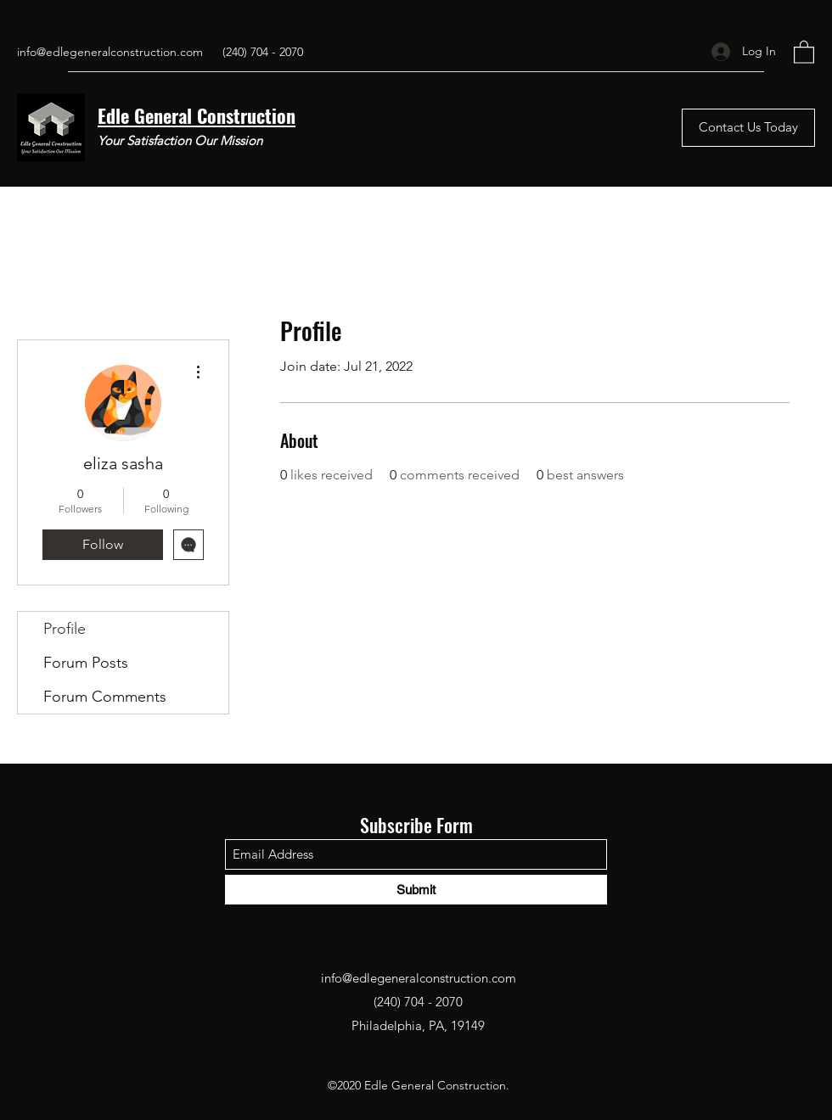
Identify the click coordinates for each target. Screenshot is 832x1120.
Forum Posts (85, 662)
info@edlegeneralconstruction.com (110, 51)
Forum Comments (104, 696)
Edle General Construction (196, 115)
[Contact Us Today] (748, 128)
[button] (804, 51)
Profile (64, 628)
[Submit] (416, 889)
